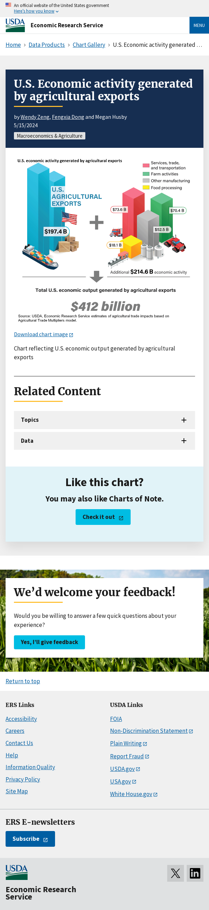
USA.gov (120, 781)
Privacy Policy (23, 779)
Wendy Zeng (35, 116)
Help (12, 755)
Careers (15, 731)
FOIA (116, 719)
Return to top (23, 681)
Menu (199, 25)
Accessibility (21, 719)
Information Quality (30, 767)
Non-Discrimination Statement (149, 731)
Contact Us (19, 743)
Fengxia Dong (68, 116)
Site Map (17, 791)
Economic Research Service (67, 25)
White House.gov (131, 794)
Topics (30, 420)
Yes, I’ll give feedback (49, 642)
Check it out (99, 517)
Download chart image (41, 334)
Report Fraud (127, 756)
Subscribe (26, 839)
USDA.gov (122, 769)
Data (27, 441)
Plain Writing (126, 743)
